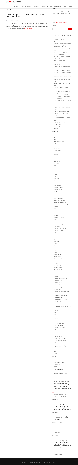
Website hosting (57, 256)
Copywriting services (59, 349)
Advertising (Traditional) (60, 334)
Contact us (56, 366)
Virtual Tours (45, 6)
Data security (57, 156)
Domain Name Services (60, 327)
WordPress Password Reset (61, 301)
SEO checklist (57, 211)
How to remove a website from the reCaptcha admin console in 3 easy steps (62, 119)
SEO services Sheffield (59, 217)
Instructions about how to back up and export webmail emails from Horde (26, 15)
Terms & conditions (58, 360)
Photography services (60, 329)
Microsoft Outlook (58, 189)
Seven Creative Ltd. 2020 (22, 461)
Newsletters (56, 196)
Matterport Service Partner (60, 183)
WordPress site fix (59, 297)
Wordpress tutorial (58, 267)
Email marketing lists (60, 342)
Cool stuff (56, 152)
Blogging (56, 139)
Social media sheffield (59, 230)
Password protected (58, 198)
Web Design (16, 6)
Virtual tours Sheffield (59, 447)
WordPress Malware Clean (61, 304)
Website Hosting (58, 280)
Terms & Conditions (57, 461)
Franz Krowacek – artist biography (61, 416)
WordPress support (58, 265)
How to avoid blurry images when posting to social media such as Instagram (61, 113)
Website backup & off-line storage (63, 287)
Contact (70, 6)
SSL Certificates (58, 284)
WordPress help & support (61, 299)
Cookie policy (57, 364)
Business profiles (57, 143)
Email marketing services (60, 340)
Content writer (57, 148)
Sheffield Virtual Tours (43, 462)
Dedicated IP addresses (60, 332)
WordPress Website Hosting (61, 295)
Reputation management (59, 200)
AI (54, 137)
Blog (65, 6)
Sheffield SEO (57, 226)
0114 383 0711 (58, 21)
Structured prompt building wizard (62, 318)
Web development (58, 250)
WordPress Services (26, 6)
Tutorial (11, 20)
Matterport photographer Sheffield (62, 426)
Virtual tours (56, 245)
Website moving (58, 282)
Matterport (56, 178)
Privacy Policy (32, 461)
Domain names (57, 159)
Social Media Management (60, 228)
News (55, 194)
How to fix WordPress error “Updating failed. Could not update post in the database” (62, 102)
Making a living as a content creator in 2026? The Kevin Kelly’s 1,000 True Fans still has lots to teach (62, 45)
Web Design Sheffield (58, 454)
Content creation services (60, 321)
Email (55, 165)
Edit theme (56, 163)
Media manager (57, 185)
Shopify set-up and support (61, 338)
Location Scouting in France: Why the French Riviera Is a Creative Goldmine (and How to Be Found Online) (62, 72)
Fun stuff (56, 172)
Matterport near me (58, 180)
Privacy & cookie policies (59, 362)
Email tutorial (57, 170)
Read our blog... (52, 462)
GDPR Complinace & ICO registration (44, 461)
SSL (54, 239)
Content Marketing (58, 146)
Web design (56, 248)
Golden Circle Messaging (59, 60)
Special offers (57, 237)
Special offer (57, 235)
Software (8, 20)
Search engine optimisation (60, 202)
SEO (51, 6)
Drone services (57, 161)
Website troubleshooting (59, 258)
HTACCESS (56, 176)
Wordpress (56, 263)
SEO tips (56, 219)
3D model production (58, 135)
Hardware (56, 174)
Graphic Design (58, 336)
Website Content (57, 252)
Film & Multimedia (59, 323)
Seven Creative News (58, 221)
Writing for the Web (58, 269)
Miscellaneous (57, 191)
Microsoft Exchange (58, 187)
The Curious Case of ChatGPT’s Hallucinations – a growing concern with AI (62, 107)
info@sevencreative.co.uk (61, 22)
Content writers (57, 150)
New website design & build (61, 278)
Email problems (57, 167)
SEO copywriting (57, 213)
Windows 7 (56, 261)
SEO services (56, 215)
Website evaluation (58, 254)
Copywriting (56, 154)
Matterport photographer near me (29, 462)
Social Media (36, 6)
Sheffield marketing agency (60, 224)
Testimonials (56, 241)
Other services (58, 6)
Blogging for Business (59, 141)
